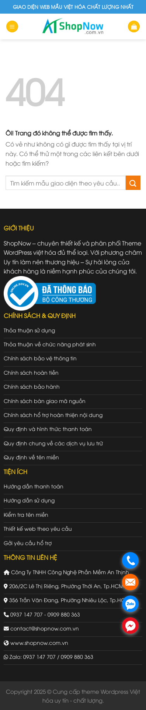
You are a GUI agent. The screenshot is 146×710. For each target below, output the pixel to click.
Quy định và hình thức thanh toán (48, 428)
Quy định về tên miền (31, 456)
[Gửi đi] (133, 183)
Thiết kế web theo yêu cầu (38, 528)
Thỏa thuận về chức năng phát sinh (50, 343)
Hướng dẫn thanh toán (33, 486)
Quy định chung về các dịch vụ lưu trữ (53, 442)
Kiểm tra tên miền (26, 514)
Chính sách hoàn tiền (31, 372)
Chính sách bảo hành (32, 386)
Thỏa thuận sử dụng (29, 329)
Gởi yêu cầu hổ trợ (28, 542)
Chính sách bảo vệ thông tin (40, 357)
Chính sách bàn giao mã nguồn (45, 400)
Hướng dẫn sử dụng (29, 500)
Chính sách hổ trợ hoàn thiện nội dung (53, 414)
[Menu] (12, 27)
